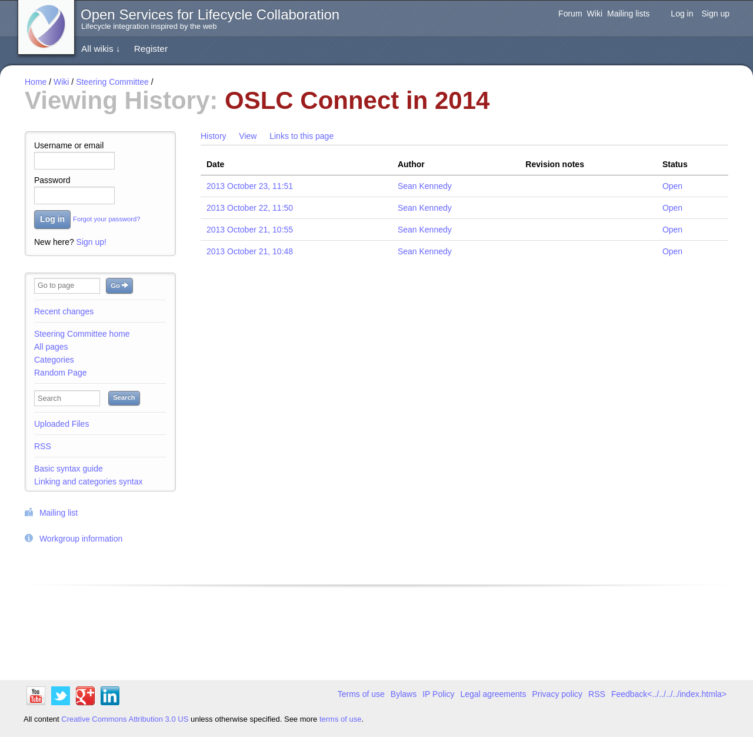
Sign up (715, 13)
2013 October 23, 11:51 (249, 186)
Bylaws (404, 694)
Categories (54, 359)
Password (52, 180)
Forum (570, 13)
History (213, 136)
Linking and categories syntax (88, 481)
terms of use (340, 719)
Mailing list (58, 512)
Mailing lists (628, 13)
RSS (42, 446)
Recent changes (64, 311)
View (247, 136)
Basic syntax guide (68, 468)
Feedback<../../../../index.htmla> (669, 694)
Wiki (594, 13)
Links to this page (301, 136)
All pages (51, 346)
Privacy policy (557, 694)
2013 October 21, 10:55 (249, 229)
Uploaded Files (61, 424)
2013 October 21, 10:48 (249, 251)
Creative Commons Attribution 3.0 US (124, 719)
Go (119, 285)
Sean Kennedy (425, 186)
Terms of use (361, 694)
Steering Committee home (82, 333)
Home (35, 82)
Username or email (69, 145)
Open (672, 186)
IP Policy (438, 694)
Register (151, 49)
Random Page (60, 372)
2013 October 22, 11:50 (249, 208)
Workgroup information (80, 538)
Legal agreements (493, 694)
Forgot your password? (106, 219)
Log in (682, 13)
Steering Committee (112, 82)
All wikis (101, 49)
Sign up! (91, 242)
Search (124, 397)
